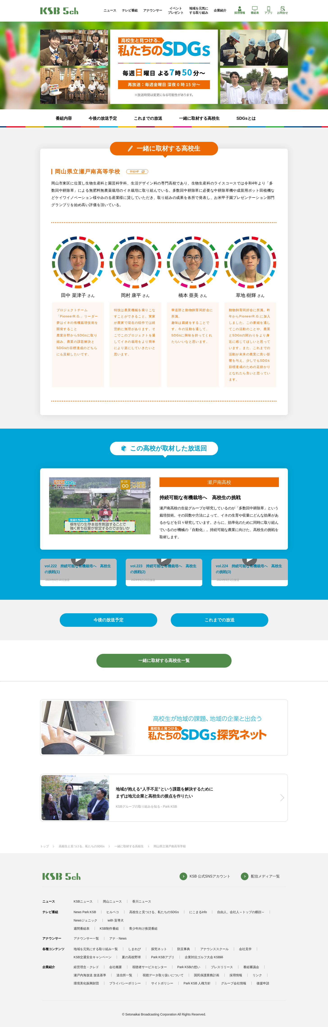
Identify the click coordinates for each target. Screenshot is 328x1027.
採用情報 (239, 10)
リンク (257, 975)
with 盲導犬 (116, 920)
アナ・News (118, 938)
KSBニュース (83, 901)
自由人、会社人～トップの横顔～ (240, 912)
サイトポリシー (162, 983)
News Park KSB (85, 912)
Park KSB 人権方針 (197, 983)
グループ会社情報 (233, 983)
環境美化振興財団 (86, 983)
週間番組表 (81, 928)
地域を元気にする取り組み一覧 (96, 949)
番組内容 (64, 118)
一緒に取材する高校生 (199, 118)
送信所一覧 (124, 975)
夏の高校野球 (131, 957)
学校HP (134, 171)
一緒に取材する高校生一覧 (164, 660)
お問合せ (282, 10)
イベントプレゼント (176, 10)
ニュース (110, 10)
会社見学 (245, 949)
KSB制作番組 (109, 928)
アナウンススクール (214, 949)
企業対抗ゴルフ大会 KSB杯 (204, 957)
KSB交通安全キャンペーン (93, 957)
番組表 (255, 10)
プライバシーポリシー (125, 983)
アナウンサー (152, 10)
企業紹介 (220, 10)
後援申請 (263, 983)
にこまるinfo (198, 912)
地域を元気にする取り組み (198, 10)
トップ (44, 846)
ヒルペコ (112, 912)
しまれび (134, 949)
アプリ (268, 10)
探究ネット (159, 949)
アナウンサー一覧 (86, 938)
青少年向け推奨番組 (143, 928)
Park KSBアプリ (162, 957)
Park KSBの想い (188, 967)
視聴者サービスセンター (149, 967)
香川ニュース (141, 901)
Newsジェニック (85, 920)
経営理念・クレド (86, 967)
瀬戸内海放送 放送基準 (90, 975)
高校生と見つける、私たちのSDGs (82, 846)
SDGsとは (246, 118)
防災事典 (183, 949)
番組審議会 (251, 967)
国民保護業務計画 (206, 975)
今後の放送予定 (103, 118)
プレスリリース (222, 967)
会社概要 (115, 967)
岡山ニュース (112, 901)
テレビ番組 (130, 10)
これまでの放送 (148, 118)
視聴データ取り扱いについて (163, 975)
